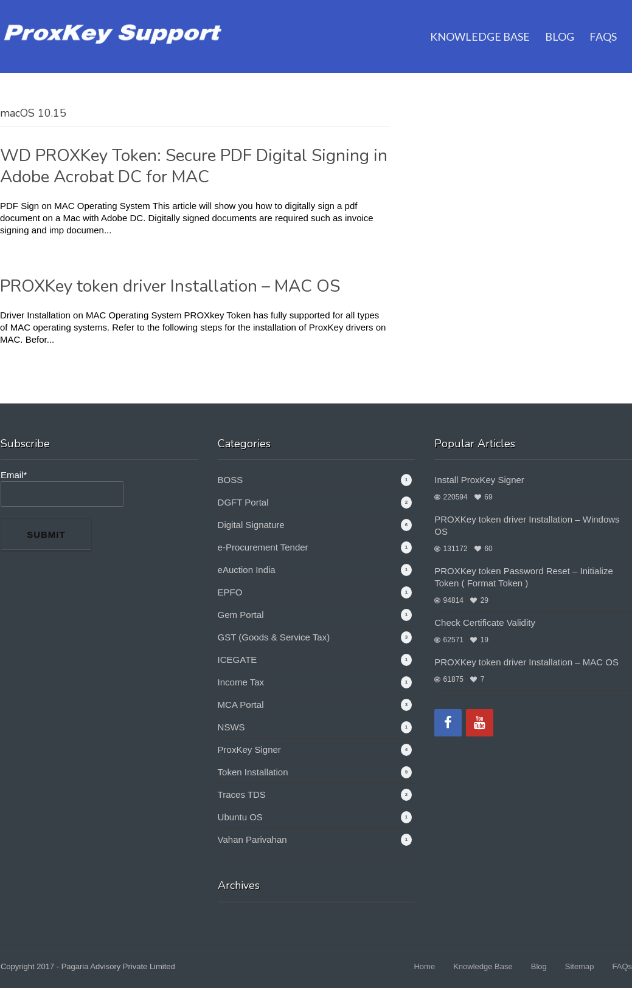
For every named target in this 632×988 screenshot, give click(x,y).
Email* (62, 488)
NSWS (231, 727)
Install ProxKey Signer (479, 480)
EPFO (230, 592)
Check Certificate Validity (484, 622)
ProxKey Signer (249, 749)
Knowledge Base (480, 21)
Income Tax (241, 682)
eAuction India (247, 569)
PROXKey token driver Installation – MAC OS (170, 286)
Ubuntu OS (240, 817)
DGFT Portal (243, 502)
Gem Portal (241, 614)
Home (424, 966)
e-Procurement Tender (263, 547)
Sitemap (579, 966)
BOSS (230, 480)
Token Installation (253, 772)
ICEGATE (237, 659)
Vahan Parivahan (252, 839)
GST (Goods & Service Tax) (274, 637)
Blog (559, 21)
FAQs (603, 21)
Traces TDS (242, 794)
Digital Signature (251, 525)
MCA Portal (241, 704)
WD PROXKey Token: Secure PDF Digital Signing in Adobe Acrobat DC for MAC (193, 166)
